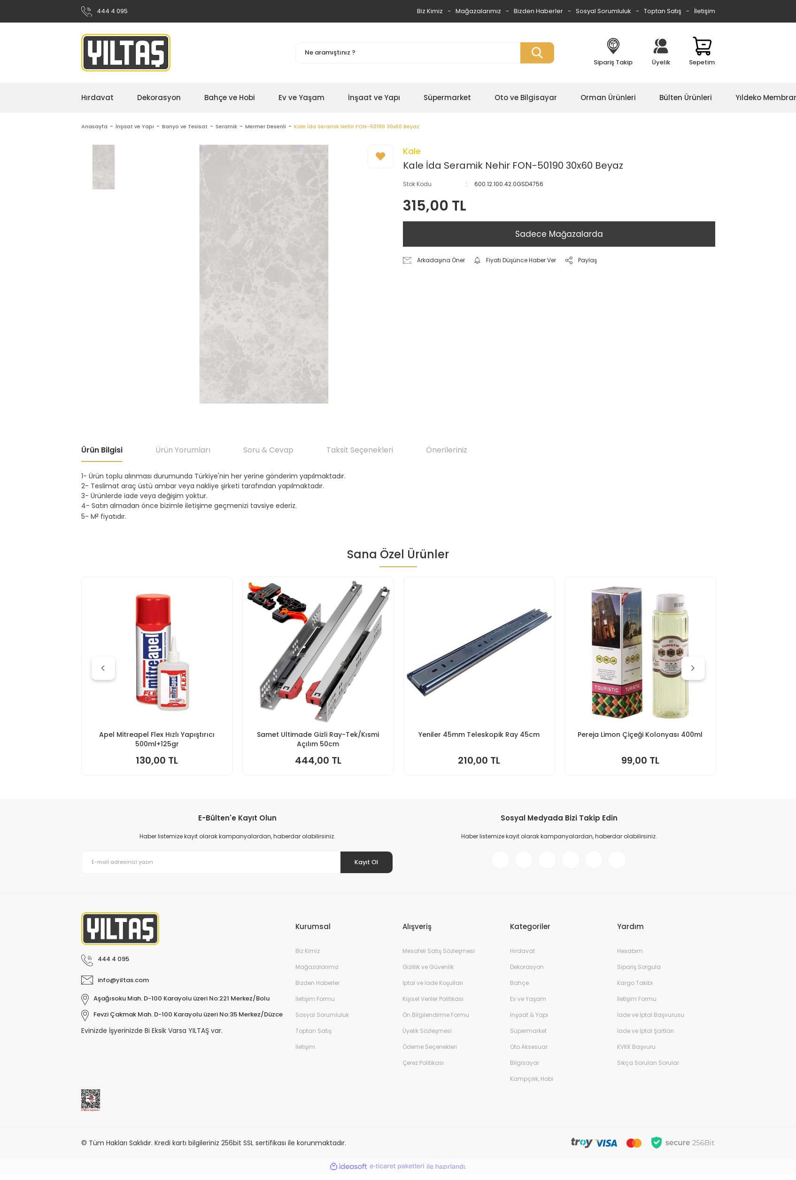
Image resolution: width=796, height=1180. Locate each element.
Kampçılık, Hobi (531, 1085)
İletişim (704, 11)
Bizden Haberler (538, 11)
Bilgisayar (524, 1069)
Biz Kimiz (430, 11)
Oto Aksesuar (529, 1053)
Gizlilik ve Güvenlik (428, 973)
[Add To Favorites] (381, 158)
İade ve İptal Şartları (645, 1037)
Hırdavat (522, 957)
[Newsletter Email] (237, 863)
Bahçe (519, 989)
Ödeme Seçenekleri (429, 1053)
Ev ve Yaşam (528, 1005)
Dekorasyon (527, 973)
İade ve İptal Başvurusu (650, 1021)
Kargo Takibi (635, 989)
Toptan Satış (662, 11)
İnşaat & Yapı (529, 1021)
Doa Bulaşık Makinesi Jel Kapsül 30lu (479, 736)
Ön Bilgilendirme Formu (435, 1021)
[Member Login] (660, 53)
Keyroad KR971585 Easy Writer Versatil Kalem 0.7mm (157, 740)
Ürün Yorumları (182, 451)
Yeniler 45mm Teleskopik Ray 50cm (640, 736)
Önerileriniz (446, 451)
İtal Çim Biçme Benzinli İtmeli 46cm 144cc (318, 740)
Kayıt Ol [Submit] (361, 863)
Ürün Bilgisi (102, 451)
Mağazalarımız (478, 11)
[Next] (693, 669)
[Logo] (125, 52)
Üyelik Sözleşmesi (427, 1037)
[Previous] (103, 669)
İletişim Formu (315, 1005)
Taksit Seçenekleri (359, 451)
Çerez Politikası (423, 1069)
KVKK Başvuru (636, 1053)
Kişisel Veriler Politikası (433, 1005)
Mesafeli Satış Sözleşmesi (438, 957)
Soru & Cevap (268, 451)
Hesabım (630, 957)
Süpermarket (528, 1037)
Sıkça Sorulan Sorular (648, 1069)
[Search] (424, 52)
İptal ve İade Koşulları (432, 989)
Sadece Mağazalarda (559, 235)
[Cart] (702, 53)
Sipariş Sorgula (639, 973)
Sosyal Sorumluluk (603, 11)
